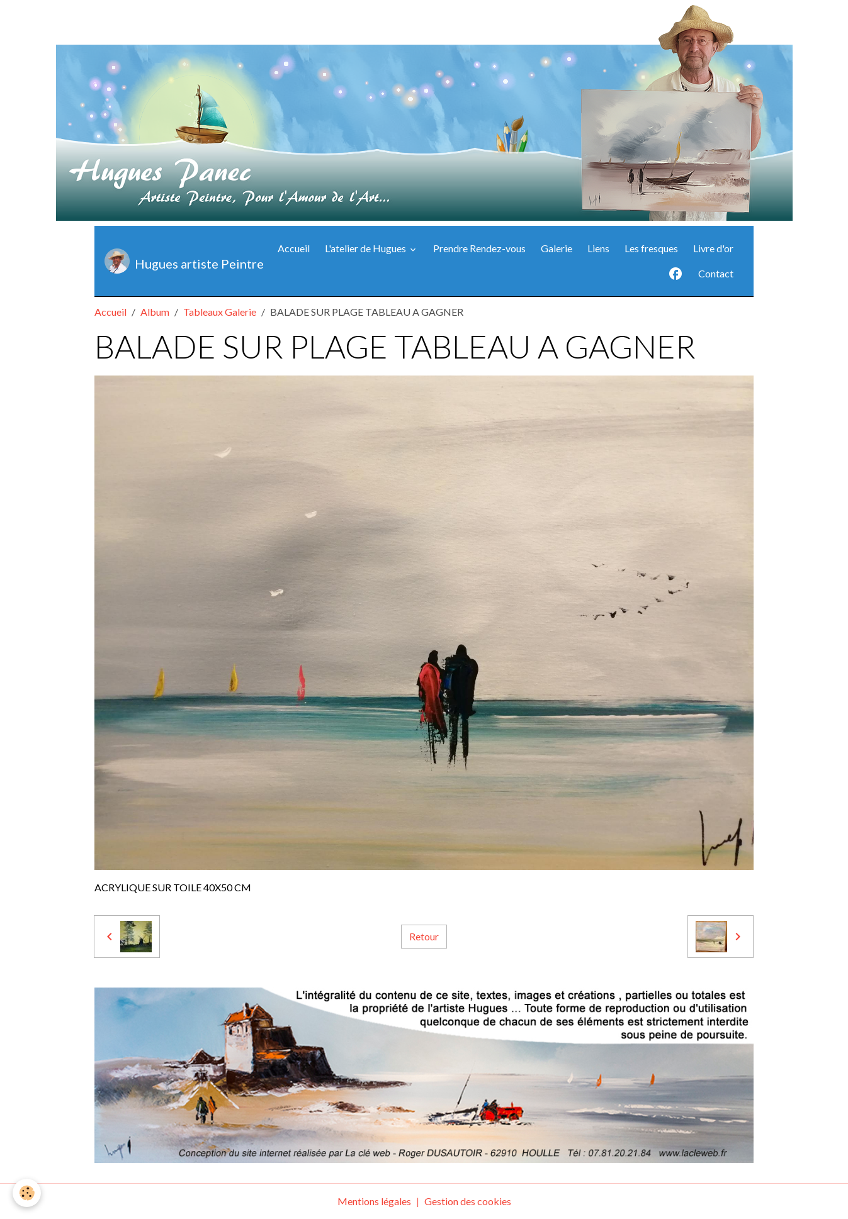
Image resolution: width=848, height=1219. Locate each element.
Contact (715, 273)
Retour (424, 936)
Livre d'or (713, 248)
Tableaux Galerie (219, 312)
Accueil (294, 248)
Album (154, 312)
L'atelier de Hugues (366, 248)
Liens (598, 248)
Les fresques (651, 248)
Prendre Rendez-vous (479, 248)
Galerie (556, 248)
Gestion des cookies (467, 1201)
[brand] (175, 261)
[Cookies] (27, 1193)
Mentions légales (374, 1201)
